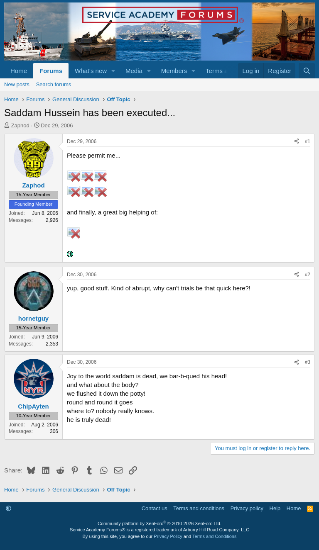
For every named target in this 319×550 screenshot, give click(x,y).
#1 (307, 141)
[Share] (296, 141)
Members (174, 70)
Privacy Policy (168, 536)
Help (275, 508)
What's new (91, 70)
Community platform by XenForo (159, 523)
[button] (113, 70)
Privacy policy (247, 508)
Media (133, 70)
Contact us (154, 508)
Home (18, 70)
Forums (50, 70)
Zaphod (20, 125)
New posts (16, 84)
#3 (307, 362)
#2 (307, 274)
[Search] (307, 70)
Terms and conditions (198, 508)
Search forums (53, 84)
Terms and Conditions (214, 536)
